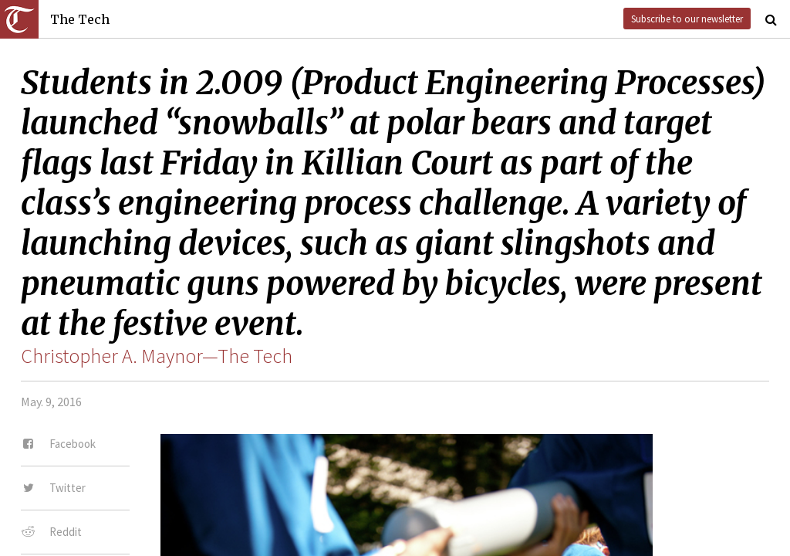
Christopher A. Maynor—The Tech (156, 356)
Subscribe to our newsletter (687, 18)
